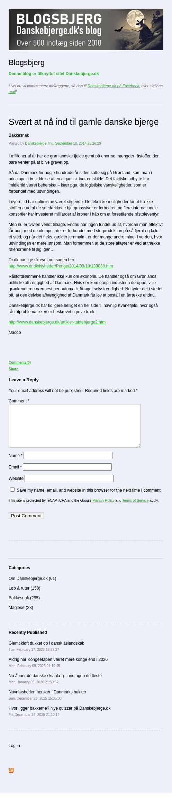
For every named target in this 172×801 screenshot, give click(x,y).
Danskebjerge (35, 143)
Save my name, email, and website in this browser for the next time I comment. (89, 498)
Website (16, 486)
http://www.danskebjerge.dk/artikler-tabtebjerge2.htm (57, 322)
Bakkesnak (19, 135)
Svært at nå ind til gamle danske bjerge (84, 122)
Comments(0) (20, 362)
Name (15, 464)
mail (12, 92)
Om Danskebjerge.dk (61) (32, 586)
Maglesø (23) (21, 615)
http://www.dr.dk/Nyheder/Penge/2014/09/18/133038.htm (61, 266)
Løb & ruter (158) (24, 596)
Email (15, 475)
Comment (19, 401)
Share (13, 369)
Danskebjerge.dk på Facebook (113, 86)
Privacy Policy (103, 509)
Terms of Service (135, 509)
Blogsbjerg (27, 62)
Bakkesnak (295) (24, 606)
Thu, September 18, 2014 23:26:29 (74, 143)
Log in (14, 754)
